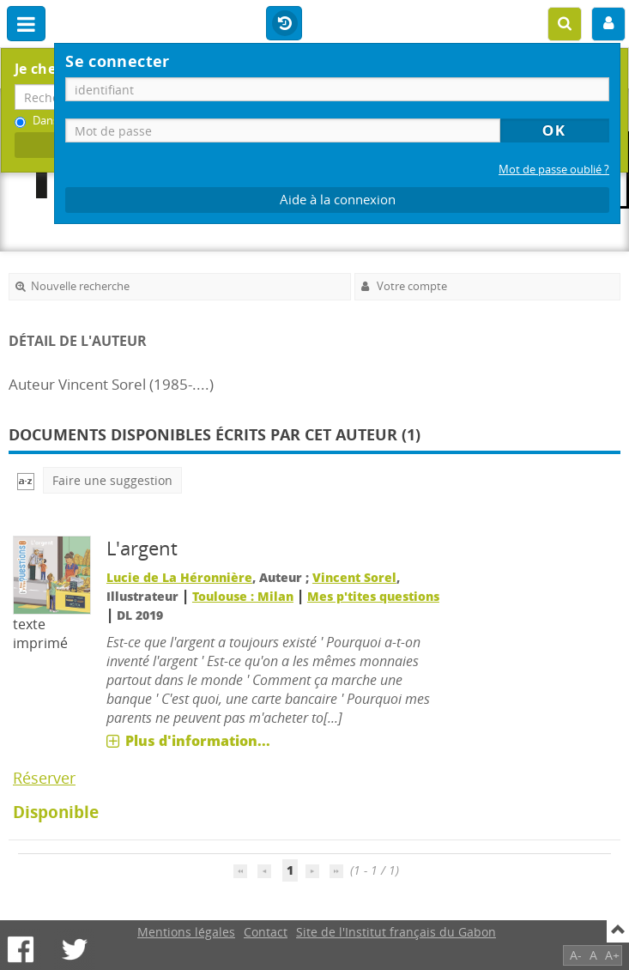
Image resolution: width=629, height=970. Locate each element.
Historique (284, 24)
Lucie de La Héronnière (179, 577)
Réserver (44, 777)
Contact (265, 932)
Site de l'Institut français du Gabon (396, 932)
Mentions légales (186, 932)
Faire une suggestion (112, 480)
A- (576, 955)
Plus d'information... (197, 740)
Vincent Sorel (354, 577)
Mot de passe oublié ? (554, 169)
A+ (612, 955)
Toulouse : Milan (242, 596)
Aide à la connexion (338, 200)
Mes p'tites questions (373, 596)
